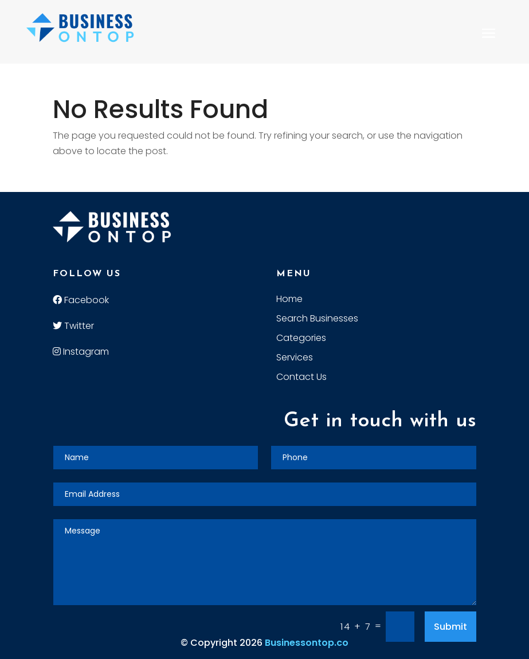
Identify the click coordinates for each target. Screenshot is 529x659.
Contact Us (301, 378)
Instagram (81, 351)
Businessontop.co (306, 642)
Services (294, 359)
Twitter (73, 325)
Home (289, 300)
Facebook (81, 300)
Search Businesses (317, 320)
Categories (301, 339)
